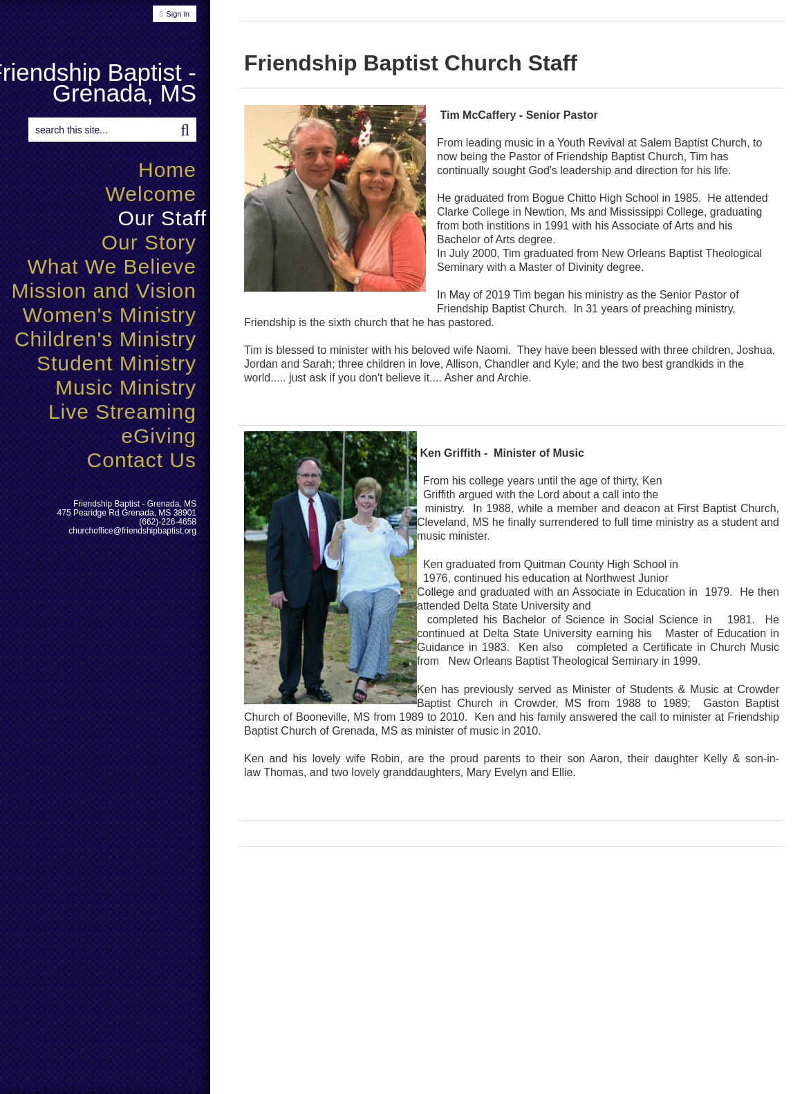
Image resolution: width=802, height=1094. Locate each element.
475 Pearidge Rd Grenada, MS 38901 (126, 513)
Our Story (149, 242)
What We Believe (111, 266)
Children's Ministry (105, 339)
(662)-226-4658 (167, 522)
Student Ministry (116, 363)
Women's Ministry (109, 314)
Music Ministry (125, 387)
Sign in (177, 14)
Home (167, 169)
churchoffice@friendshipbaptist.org (132, 531)
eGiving (158, 435)
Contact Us (141, 460)
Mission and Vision (103, 290)
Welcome (151, 193)
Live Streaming (122, 411)
